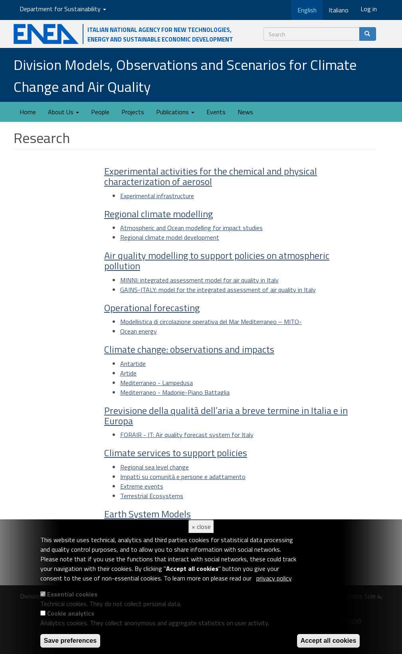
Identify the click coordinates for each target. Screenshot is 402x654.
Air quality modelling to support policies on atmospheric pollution (216, 260)
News (245, 112)
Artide (128, 373)
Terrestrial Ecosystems (151, 496)
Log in (368, 9)
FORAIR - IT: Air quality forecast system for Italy (186, 434)
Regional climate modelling (158, 214)
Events (216, 112)
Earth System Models (147, 514)
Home (28, 112)
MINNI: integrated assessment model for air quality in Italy (199, 280)
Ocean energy (138, 331)
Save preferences (70, 640)
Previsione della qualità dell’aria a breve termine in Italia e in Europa (226, 415)
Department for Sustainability (63, 9)
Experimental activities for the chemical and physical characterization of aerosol (210, 176)
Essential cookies (72, 594)
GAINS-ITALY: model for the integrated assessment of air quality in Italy (218, 289)
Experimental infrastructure (157, 196)
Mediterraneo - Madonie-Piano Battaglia (175, 392)
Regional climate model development (169, 237)
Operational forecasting (152, 307)
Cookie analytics (70, 613)
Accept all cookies (328, 640)
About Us (63, 112)
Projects (132, 112)
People (100, 112)
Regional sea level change (154, 467)
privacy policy (274, 578)
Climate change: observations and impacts (189, 349)
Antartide (133, 363)
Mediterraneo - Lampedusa (156, 383)
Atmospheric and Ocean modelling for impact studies (191, 228)
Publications (175, 112)
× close (201, 526)
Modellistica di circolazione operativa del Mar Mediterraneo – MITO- (211, 321)
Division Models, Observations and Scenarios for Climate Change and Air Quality (185, 75)
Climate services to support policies (175, 452)
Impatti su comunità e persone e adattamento (183, 476)
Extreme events (141, 486)
